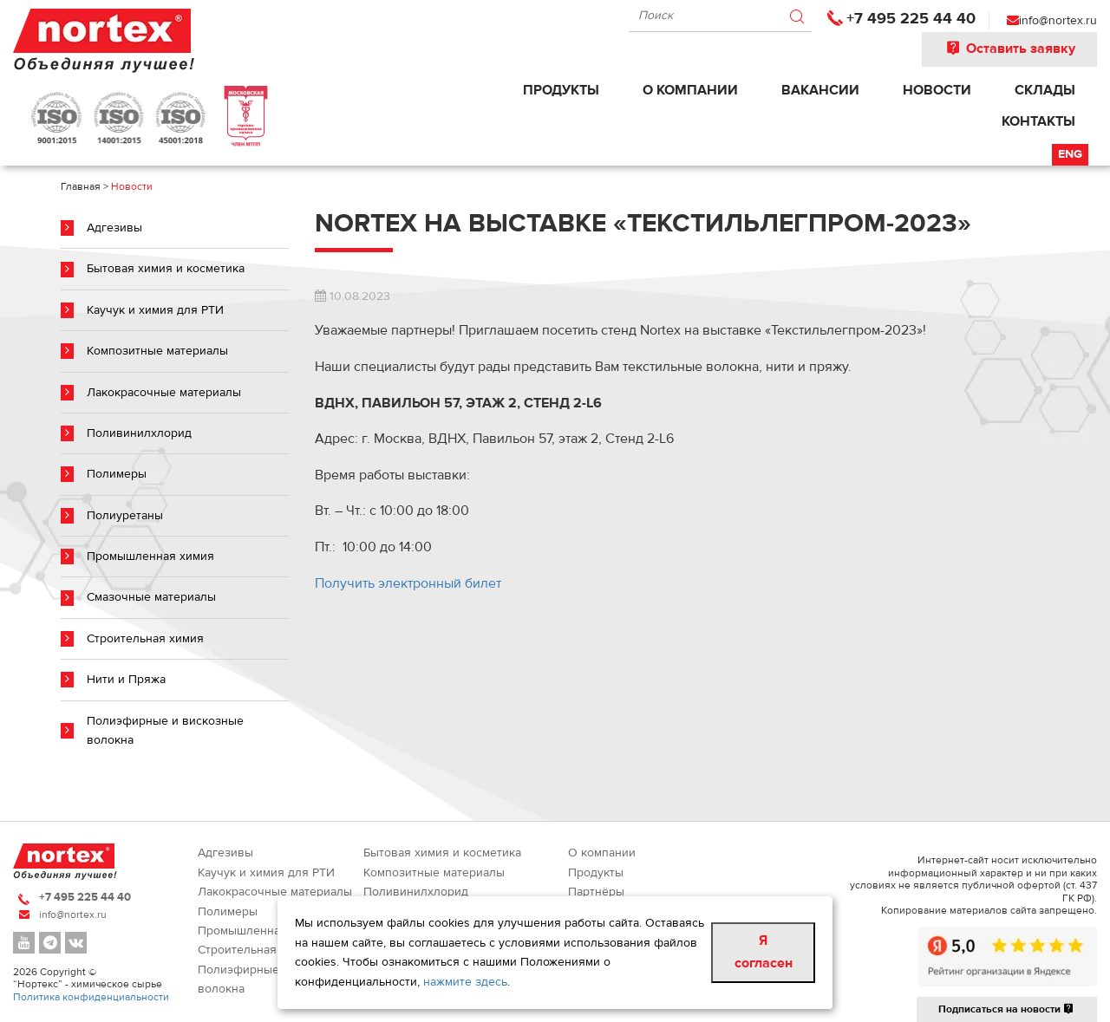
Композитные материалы (157, 351)
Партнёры (596, 892)
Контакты (1038, 121)
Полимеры (117, 474)
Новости (937, 90)
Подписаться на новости (1006, 1009)
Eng (1070, 154)
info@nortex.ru (1058, 21)
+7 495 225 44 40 (911, 19)
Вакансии (820, 90)
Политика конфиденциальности (91, 997)
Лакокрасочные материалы (164, 392)
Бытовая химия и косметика (166, 269)
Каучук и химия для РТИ (155, 310)
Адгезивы (114, 228)
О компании (690, 90)
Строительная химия (145, 639)
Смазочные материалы (151, 597)
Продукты (561, 90)
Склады (1045, 90)
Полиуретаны (125, 516)
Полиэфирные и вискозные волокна (165, 730)
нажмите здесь (465, 982)
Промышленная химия (150, 556)
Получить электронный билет (408, 583)
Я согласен (764, 952)
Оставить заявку (1009, 48)
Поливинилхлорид (139, 433)
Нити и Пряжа (126, 679)
